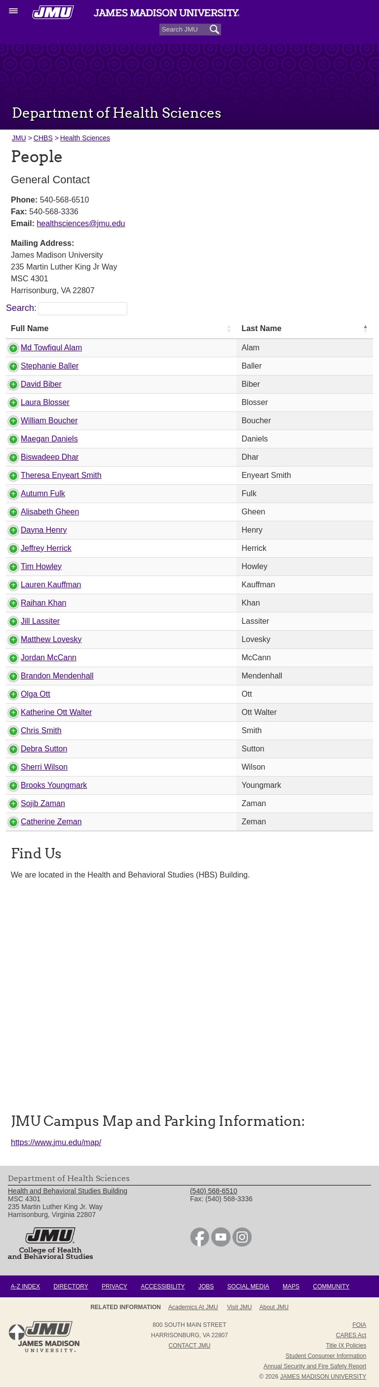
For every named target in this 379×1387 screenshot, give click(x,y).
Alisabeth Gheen (50, 511)
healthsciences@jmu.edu (81, 223)
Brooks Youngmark (54, 785)
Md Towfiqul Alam (51, 347)
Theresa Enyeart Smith (61, 475)
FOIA (359, 1324)
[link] (199, 1244)
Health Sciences (85, 138)
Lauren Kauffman (51, 584)
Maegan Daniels (49, 439)
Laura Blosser (45, 402)
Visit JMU (239, 1307)
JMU (19, 138)
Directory (70, 1286)
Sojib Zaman (43, 803)
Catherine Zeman (51, 821)
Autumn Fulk (43, 493)
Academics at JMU (193, 1307)
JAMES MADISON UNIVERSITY (323, 1376)
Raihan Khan (44, 603)
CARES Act (351, 1335)
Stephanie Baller (49, 366)
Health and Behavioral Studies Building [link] (67, 1191)
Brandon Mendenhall (57, 676)
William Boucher (49, 420)
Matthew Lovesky (51, 639)
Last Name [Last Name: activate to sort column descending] (200, 328)
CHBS (43, 138)
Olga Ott (35, 694)
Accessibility (163, 1286)
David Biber (41, 384)
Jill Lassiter (40, 621)
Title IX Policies (346, 1345)
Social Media (248, 1286)
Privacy (114, 1286)
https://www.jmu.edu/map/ (56, 1142)
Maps (291, 1286)
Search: (66, 308)
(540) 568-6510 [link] (213, 1191)
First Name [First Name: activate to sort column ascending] (300, 328)
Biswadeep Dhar (49, 457)
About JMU (274, 1307)
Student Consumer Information (326, 1356)
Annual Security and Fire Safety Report (315, 1366)
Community (331, 1286)
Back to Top (17, 1332)
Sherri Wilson (44, 767)
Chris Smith (41, 730)
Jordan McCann (48, 657)
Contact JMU (190, 1345)
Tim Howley (41, 566)
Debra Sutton (44, 748)
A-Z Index (25, 1286)
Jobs (206, 1286)
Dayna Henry (44, 530)
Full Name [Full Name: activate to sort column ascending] (29, 328)
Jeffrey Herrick (46, 548)
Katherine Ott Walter (56, 712)
